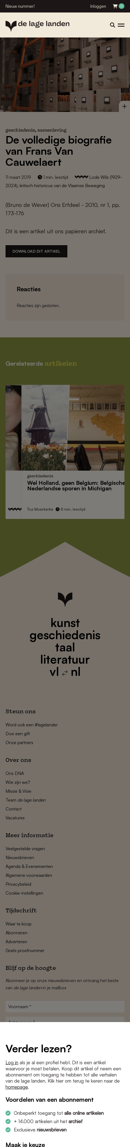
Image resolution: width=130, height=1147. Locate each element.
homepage (17, 1087)
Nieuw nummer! (20, 6)
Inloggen (98, 6)
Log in (12, 1062)
